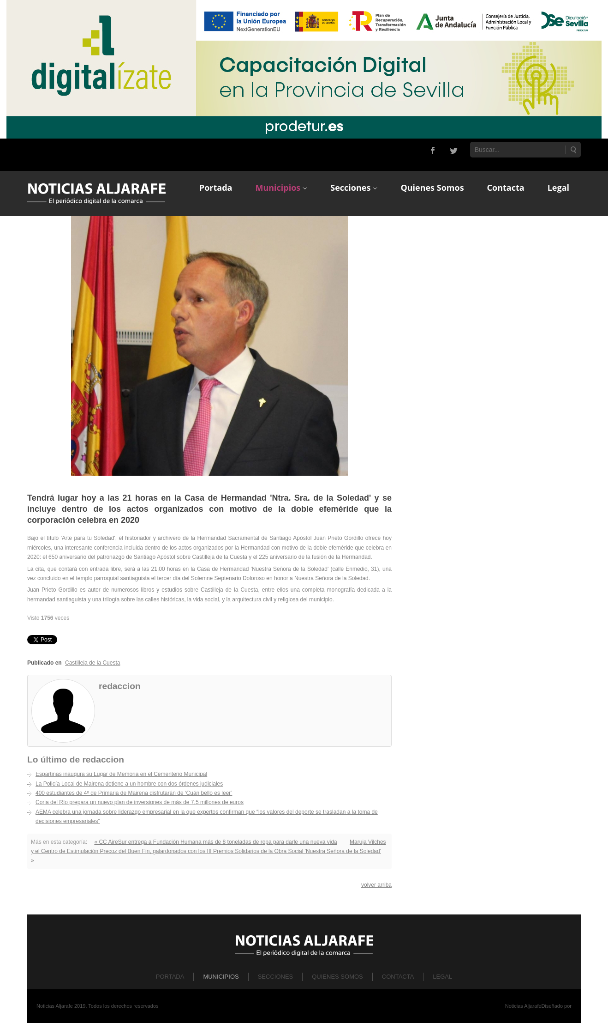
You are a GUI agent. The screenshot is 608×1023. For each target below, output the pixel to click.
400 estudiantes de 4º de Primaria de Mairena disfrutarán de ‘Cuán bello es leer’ (134, 793)
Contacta (398, 976)
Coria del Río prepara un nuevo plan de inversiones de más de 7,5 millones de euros (140, 802)
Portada (170, 976)
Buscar (573, 149)
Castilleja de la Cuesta (92, 663)
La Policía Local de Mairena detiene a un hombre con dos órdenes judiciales (129, 784)
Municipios (220, 976)
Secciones (275, 976)
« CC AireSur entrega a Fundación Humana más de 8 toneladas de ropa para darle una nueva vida (215, 842)
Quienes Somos (337, 976)
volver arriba (376, 885)
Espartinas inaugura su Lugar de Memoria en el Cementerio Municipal (121, 774)
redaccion (120, 686)
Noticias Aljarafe (523, 1006)
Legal (442, 976)
